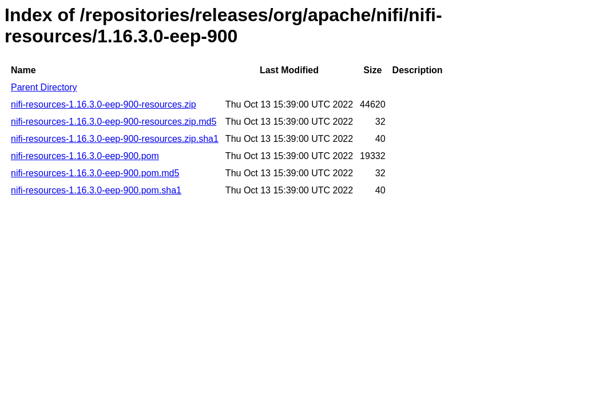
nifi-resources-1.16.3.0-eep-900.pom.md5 (95, 173)
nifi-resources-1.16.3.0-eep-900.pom (85, 156)
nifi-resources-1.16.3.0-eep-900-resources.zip (103, 104)
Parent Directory (44, 87)
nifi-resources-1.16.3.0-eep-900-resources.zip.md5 (113, 121)
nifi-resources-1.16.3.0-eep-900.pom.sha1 (96, 190)
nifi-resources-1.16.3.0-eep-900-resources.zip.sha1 (115, 139)
